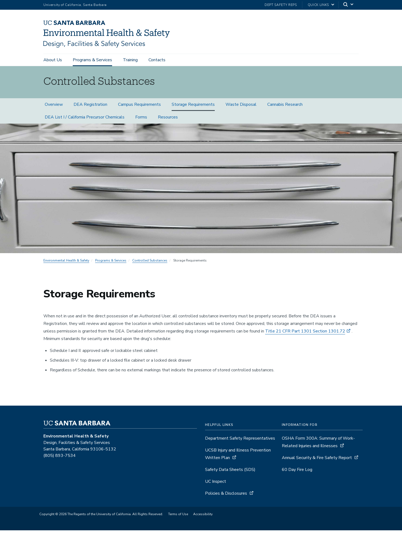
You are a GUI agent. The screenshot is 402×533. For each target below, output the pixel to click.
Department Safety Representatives (240, 441)
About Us (52, 60)
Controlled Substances (149, 263)
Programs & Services (92, 60)
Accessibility (203, 517)
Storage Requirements (193, 107)
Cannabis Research (285, 107)
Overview (54, 107)
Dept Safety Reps (281, 5)
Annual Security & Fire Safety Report (317, 460)
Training (130, 60)
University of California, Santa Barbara (75, 5)
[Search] (349, 5)
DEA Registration (90, 107)
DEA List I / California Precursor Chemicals (84, 120)
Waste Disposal (241, 107)
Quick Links (318, 5)
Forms (141, 120)
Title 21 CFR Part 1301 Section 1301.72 (305, 334)
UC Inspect (215, 484)
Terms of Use (178, 517)
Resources (168, 120)
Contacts (156, 60)
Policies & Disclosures (226, 496)
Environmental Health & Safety (66, 263)
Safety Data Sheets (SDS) (230, 472)
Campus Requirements (139, 107)
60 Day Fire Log (297, 472)
